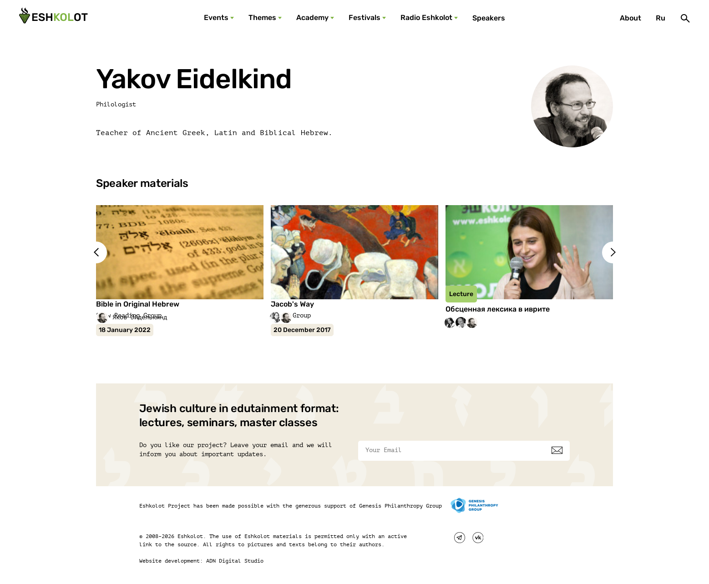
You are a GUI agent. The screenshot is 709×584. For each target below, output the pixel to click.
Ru (660, 18)
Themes (262, 17)
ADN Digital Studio (234, 561)
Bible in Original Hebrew (137, 304)
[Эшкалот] (52, 18)
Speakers (488, 18)
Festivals (364, 17)
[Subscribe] (557, 450)
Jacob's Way (292, 304)
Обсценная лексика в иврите (498, 309)
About (630, 18)
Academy (312, 17)
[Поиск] (685, 18)
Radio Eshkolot (426, 17)
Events (216, 17)
